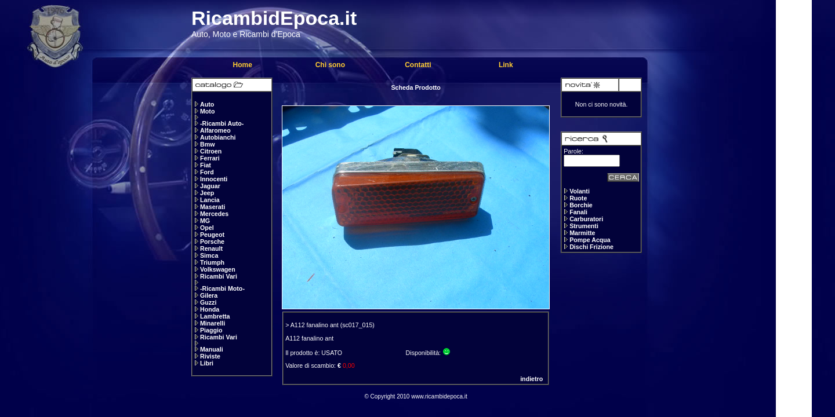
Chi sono (330, 65)
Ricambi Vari (218, 276)
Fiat (205, 165)
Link (506, 65)
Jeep (207, 192)
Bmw (207, 144)
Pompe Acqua (590, 239)
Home (242, 65)
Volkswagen (217, 269)
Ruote (578, 198)
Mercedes (214, 213)
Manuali (211, 349)
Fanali (578, 212)
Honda (209, 309)
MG (205, 220)
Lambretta (215, 316)
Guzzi (208, 302)
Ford (207, 172)
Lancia (210, 199)
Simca (209, 255)
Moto (207, 111)
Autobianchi (218, 137)
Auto (207, 104)
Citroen (211, 151)
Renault (211, 248)
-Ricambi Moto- (222, 288)
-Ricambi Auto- (222, 123)
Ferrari (210, 158)
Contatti (418, 65)
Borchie (581, 205)
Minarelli (212, 323)
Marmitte (582, 232)
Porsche (212, 241)
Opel (207, 227)
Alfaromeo (215, 130)
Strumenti (583, 225)
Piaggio (211, 330)
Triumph (212, 262)
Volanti (579, 191)
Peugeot (212, 234)
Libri (206, 363)
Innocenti (213, 178)
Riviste (210, 356)
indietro (531, 378)
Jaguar (210, 185)
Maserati (212, 206)
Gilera (208, 295)
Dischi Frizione (591, 246)
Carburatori (586, 218)
